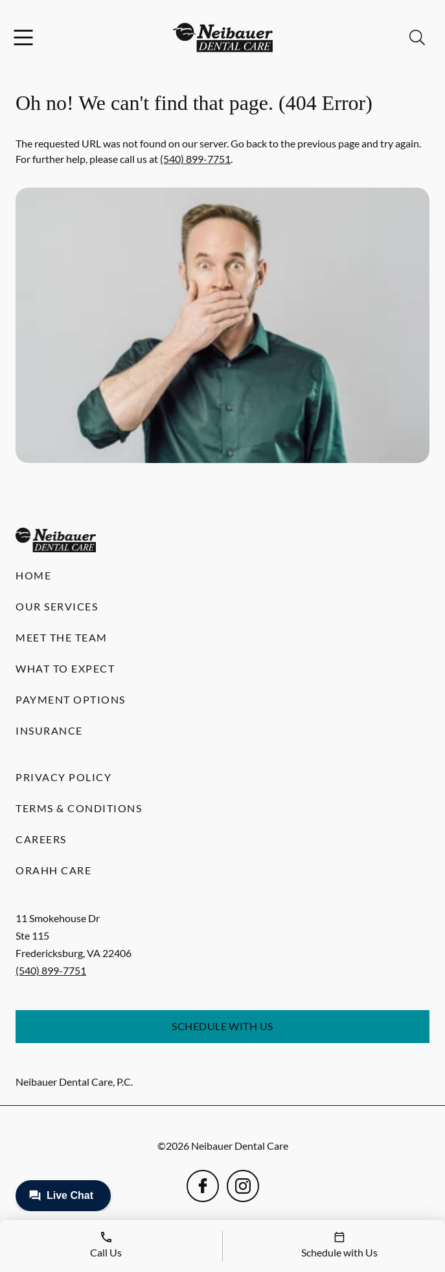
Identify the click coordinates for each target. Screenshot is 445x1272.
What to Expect (65, 668)
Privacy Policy (63, 777)
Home (33, 575)
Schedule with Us (222, 1026)
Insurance (49, 730)
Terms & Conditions (79, 808)
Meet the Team (62, 637)
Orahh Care (53, 870)
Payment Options (71, 699)
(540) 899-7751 (195, 159)
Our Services (57, 606)
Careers (41, 839)
